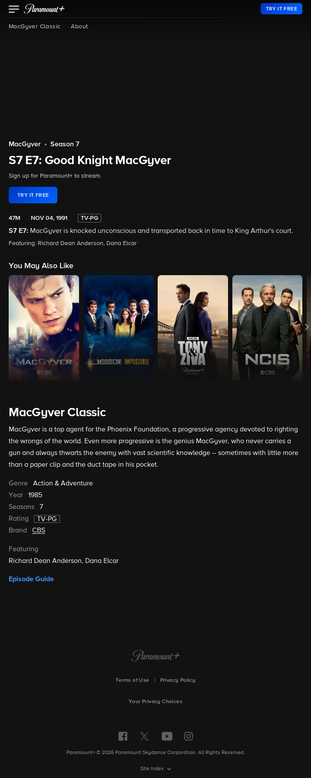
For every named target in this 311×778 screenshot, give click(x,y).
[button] (14, 10)
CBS (38, 530)
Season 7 (64, 144)
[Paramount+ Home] (155, 656)
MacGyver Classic (34, 27)
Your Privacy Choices (155, 701)
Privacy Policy (178, 680)
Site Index (152, 768)
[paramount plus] (44, 8)
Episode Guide (31, 579)
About (79, 27)
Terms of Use (132, 680)
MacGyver (25, 144)
